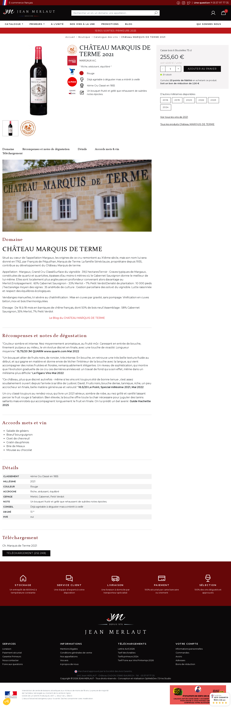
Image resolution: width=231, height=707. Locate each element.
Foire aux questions (12, 664)
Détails (82, 149)
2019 (177, 100)
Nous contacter (10, 660)
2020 (189, 100)
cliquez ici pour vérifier (144, 671)
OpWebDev (151, 678)
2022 (201, 100)
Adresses (180, 660)
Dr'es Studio (164, 678)
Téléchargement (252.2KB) (26, 553)
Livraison (6, 649)
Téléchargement (12, 153)
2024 (166, 107)
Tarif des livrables (126, 652)
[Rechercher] (115, 13)
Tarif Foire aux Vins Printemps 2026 (136, 660)
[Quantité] (170, 69)
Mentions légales (69, 649)
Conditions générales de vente (76, 652)
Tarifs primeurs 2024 (128, 656)
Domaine (8, 149)
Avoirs (179, 656)
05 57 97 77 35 (221, 2)
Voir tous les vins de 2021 (174, 117)
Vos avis (64, 660)
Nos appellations (68, 656)
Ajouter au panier (202, 68)
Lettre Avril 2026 (126, 649)
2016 (165, 100)
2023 (213, 100)
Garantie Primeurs (11, 656)
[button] (7, 701)
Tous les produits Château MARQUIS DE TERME (187, 124)
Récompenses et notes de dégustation (45, 149)
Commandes (182, 652)
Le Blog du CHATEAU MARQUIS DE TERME (77, 317)
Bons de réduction (185, 664)
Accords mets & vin (107, 149)
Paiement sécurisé (12, 652)
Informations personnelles (189, 649)
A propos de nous (69, 664)
